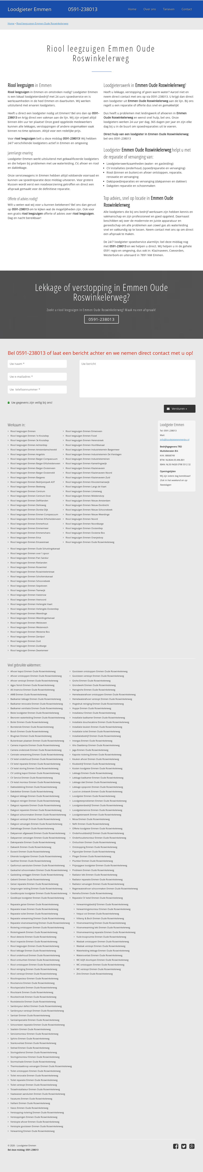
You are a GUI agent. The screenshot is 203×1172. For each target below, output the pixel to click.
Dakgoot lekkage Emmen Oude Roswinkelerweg (34, 796)
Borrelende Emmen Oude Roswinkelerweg (32, 726)
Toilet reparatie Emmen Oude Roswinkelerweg (34, 1080)
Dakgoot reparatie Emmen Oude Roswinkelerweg (35, 805)
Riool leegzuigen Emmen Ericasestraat (29, 542)
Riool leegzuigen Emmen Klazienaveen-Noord (89, 472)
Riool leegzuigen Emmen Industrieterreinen (88, 458)
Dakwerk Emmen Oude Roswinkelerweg (30, 847)
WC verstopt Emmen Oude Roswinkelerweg (98, 969)
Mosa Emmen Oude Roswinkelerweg (91, 819)
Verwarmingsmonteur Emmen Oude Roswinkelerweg (103, 909)
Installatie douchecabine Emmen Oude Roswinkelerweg (100, 722)
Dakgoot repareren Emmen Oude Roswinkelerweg (35, 810)
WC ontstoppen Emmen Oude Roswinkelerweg (100, 964)
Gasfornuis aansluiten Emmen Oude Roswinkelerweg (37, 865)
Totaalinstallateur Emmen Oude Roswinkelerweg (35, 1089)
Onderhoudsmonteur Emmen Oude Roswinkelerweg (99, 837)
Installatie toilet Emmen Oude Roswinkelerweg (96, 731)
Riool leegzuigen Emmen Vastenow (28, 594)
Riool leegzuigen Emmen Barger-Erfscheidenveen (35, 463)
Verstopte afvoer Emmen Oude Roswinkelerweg (34, 1121)
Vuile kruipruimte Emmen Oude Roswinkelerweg (101, 936)
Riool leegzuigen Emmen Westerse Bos (30, 631)
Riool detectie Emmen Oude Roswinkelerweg (33, 936)
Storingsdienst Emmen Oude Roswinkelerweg (33, 1052)
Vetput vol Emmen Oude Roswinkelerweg (97, 913)
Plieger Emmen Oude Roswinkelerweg (91, 856)
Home (11, 23)
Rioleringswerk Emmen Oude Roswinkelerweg (33, 932)
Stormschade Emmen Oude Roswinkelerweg (33, 1061)
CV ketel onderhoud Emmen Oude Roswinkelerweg (36, 759)
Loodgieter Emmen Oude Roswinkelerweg (93, 796)
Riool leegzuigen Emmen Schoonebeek (30, 580)
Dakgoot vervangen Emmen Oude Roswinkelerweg (36, 823)
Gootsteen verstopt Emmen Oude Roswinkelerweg (98, 675)
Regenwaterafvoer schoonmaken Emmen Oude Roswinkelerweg (105, 888)
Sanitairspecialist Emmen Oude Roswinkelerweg (34, 1019)
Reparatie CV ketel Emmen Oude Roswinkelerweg (97, 897)
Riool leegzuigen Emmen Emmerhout (29, 523)
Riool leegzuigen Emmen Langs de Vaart (86, 486)
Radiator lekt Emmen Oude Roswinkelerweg (94, 874)
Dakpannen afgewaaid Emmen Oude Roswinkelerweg (37, 833)
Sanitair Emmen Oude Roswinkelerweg (30, 1015)
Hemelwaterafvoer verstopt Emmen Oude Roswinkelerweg (102, 698)
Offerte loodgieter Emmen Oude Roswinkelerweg (97, 828)
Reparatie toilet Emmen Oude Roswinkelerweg (34, 913)
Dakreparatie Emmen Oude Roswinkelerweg (32, 842)
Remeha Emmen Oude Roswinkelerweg (92, 893)
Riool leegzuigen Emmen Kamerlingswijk (86, 463)
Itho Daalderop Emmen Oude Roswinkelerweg (96, 745)
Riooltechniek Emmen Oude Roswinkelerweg (33, 996)
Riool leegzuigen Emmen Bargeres (27, 477)
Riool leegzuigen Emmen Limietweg (84, 491)
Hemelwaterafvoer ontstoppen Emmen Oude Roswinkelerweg (104, 694)
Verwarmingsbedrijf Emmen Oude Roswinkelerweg (102, 904)
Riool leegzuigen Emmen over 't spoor (29, 553)
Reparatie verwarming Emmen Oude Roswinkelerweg (37, 918)
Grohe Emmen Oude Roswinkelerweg (91, 680)
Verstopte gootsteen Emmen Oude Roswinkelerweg (36, 1126)
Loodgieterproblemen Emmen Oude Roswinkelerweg (99, 800)
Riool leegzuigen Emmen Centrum (27, 491)
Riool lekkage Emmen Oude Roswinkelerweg (33, 950)
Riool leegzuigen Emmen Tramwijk (27, 590)
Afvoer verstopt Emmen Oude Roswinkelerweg (34, 680)
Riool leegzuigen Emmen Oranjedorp (84, 537)
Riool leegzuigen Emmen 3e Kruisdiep (29, 440)
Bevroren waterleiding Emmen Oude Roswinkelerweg (37, 717)
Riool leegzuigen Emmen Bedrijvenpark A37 (32, 481)
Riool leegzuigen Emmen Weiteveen (28, 622)
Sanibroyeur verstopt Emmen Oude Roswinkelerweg (37, 1010)
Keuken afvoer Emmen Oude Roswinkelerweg (95, 759)
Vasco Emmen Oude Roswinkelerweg (29, 1107)
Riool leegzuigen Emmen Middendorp (85, 495)
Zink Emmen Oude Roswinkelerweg (94, 973)
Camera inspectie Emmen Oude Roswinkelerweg (35, 745)
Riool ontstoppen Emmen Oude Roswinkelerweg (35, 964)
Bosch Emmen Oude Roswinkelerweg (29, 731)
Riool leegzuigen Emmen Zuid (25, 641)
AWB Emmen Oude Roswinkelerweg (28, 694)
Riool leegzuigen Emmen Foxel (81, 435)
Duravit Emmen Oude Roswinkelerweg (30, 851)
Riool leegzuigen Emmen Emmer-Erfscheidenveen (35, 518)
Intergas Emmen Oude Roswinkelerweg (92, 740)
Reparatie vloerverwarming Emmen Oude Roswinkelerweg (40, 922)
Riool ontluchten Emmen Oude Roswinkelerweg (34, 959)
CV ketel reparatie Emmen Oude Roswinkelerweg (35, 763)
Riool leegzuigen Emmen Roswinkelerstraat (32, 571)
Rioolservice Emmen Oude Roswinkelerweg (32, 982)
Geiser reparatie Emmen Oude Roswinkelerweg (34, 883)
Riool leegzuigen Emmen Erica (25, 537)
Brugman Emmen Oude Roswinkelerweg (31, 735)
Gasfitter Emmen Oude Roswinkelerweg (30, 860)
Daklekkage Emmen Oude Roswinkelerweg (32, 828)
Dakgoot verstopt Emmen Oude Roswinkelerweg (35, 819)
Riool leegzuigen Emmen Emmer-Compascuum (34, 514)
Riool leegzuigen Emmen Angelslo (27, 454)
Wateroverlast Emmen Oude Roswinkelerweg (99, 955)
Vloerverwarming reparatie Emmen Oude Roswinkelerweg (105, 932)
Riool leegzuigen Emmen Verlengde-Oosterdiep (34, 608)
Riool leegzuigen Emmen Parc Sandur (29, 557)
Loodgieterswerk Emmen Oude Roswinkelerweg (96, 814)
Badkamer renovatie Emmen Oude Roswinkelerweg (36, 703)
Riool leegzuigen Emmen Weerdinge (28, 613)
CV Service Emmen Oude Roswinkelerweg (31, 777)
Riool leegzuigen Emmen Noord (82, 518)
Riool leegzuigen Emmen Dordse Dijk (29, 509)
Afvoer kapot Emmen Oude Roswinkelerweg (33, 671)
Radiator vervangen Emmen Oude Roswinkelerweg (98, 883)
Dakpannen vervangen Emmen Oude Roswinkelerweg (37, 837)
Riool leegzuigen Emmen (23, 431)
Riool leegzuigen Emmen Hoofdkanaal (85, 445)
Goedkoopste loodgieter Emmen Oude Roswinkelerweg (38, 893)
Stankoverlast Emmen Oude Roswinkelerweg (33, 1043)
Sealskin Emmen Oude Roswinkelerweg (30, 1029)
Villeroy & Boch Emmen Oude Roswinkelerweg (100, 918)
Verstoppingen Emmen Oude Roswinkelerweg (33, 1116)
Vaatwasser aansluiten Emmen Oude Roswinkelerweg (37, 1093)
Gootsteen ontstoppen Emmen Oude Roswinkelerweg (99, 671)
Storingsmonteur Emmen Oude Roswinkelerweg (34, 1056)
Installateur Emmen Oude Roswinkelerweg (94, 712)
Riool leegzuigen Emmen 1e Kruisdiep (29, 435)
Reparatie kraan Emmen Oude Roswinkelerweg (34, 909)
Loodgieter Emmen (29, 9)
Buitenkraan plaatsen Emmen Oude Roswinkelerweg (37, 740)
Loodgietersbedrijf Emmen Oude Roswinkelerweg (97, 805)
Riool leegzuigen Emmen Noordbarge (85, 523)
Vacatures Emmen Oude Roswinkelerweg (31, 1098)
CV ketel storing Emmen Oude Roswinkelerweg (34, 768)
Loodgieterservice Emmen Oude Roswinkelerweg (97, 810)
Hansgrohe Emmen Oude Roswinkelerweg (93, 689)
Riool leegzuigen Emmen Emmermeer (29, 528)
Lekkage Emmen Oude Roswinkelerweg (92, 773)
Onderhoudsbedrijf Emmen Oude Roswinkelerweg (98, 833)
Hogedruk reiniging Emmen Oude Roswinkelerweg (98, 703)
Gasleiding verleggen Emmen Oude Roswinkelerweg (36, 874)
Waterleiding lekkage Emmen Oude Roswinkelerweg (102, 950)
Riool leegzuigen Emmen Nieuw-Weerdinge (88, 514)
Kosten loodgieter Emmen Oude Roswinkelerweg (97, 768)
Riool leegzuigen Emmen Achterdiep (28, 445)
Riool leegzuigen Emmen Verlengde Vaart (31, 604)
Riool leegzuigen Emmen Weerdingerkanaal (32, 617)
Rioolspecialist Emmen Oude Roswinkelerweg (33, 987)
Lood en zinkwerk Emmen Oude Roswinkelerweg (97, 791)
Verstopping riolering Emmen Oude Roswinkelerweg (37, 1112)
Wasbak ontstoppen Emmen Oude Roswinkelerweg (102, 941)
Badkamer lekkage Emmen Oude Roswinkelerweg (35, 698)
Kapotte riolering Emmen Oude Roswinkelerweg (96, 754)
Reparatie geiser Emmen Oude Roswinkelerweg (34, 904)
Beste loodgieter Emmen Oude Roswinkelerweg (34, 712)
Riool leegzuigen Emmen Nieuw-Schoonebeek (89, 509)
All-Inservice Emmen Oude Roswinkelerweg (32, 689)
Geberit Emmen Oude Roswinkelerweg (30, 879)
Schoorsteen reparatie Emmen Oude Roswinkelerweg (37, 1024)
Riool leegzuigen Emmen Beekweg (27, 486)
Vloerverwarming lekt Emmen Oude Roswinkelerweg (103, 927)
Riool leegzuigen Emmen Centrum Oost (30, 495)
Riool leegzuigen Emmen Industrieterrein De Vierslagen (94, 454)
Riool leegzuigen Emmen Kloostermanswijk (88, 481)
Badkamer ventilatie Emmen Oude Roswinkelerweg (36, 708)
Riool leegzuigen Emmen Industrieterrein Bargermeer (92, 449)
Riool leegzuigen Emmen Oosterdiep (84, 528)
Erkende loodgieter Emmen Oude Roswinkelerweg (36, 856)
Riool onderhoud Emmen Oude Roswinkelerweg (35, 955)
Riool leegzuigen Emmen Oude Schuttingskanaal (35, 548)
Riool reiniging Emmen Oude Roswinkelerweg (33, 969)
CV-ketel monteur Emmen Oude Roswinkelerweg (35, 782)
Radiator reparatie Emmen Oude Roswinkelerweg (97, 879)
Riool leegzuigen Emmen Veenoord (28, 599)
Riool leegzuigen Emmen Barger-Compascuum (34, 458)
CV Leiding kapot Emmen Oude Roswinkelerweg (35, 773)
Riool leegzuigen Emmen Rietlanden (28, 562)
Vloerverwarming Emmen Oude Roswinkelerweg (101, 922)
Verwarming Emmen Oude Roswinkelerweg (32, 1131)
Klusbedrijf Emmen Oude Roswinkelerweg (93, 763)
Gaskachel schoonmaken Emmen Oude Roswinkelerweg (39, 870)
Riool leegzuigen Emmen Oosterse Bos (85, 532)
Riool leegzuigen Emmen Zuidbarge (28, 645)
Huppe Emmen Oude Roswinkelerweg (91, 708)
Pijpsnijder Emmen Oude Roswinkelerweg (93, 851)
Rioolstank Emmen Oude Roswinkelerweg (31, 992)
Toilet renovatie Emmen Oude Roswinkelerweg (34, 1075)
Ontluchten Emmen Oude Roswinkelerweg (94, 842)
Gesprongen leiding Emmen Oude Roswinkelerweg (36, 888)
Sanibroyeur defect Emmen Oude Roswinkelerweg (36, 1006)
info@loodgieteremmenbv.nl (174, 439)
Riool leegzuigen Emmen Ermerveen (84, 431)
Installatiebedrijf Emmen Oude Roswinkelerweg (96, 735)
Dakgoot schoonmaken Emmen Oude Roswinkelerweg (38, 814)
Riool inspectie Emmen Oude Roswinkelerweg (33, 941)
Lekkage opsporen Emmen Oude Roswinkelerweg (97, 786)
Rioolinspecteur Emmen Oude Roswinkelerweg (34, 978)
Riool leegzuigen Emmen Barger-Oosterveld (32, 472)
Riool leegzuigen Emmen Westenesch (29, 627)
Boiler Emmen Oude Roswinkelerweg (29, 722)
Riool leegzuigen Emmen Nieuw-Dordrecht (87, 505)
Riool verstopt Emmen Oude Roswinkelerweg (33, 973)
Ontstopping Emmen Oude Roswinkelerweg (94, 847)
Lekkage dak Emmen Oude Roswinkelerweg (94, 782)
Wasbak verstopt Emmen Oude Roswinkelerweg (100, 946)
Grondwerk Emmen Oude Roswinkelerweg (94, 685)
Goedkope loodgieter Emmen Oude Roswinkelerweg (37, 897)
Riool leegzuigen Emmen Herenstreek (85, 440)
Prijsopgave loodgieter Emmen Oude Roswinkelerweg (99, 865)
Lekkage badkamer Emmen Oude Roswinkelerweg (97, 777)
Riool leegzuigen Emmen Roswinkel (28, 567)
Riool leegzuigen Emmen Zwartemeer (29, 650)
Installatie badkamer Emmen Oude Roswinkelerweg (98, 717)
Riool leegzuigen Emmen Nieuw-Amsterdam (88, 500)
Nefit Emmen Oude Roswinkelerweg (90, 823)
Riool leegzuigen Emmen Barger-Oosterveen (32, 468)
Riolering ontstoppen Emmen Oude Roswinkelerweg (37, 927)
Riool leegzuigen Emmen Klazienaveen (85, 468)
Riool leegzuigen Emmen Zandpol (27, 636)
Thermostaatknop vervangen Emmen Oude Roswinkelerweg (41, 1066)
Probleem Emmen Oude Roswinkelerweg (93, 870)
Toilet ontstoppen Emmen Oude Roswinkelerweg (35, 1070)
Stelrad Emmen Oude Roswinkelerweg (29, 1047)
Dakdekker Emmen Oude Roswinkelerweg (31, 791)
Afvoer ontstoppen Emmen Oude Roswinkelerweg (36, 675)
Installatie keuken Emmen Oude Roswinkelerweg (97, 726)
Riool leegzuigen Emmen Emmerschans (30, 532)
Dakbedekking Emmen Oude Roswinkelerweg (33, 786)
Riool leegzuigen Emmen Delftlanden (29, 500)
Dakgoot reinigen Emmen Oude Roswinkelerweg (35, 800)
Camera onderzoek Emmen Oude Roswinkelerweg (35, 749)
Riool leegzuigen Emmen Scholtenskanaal (31, 576)
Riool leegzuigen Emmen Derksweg (28, 505)
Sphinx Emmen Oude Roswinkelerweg (29, 1038)
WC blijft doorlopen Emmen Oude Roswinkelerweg (102, 959)
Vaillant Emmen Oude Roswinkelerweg (30, 1103)
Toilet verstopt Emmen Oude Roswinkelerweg (33, 1084)
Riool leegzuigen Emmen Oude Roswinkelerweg (42, 23)
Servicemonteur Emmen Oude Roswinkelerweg (34, 1033)
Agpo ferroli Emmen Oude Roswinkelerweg (32, 685)
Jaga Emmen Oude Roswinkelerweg (90, 749)
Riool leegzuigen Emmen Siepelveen (28, 585)
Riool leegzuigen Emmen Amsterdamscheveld (33, 449)
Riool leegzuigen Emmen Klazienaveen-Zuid (88, 477)
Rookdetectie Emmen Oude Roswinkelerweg (33, 1001)
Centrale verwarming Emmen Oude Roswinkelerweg (36, 754)
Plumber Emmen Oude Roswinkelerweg (92, 860)
